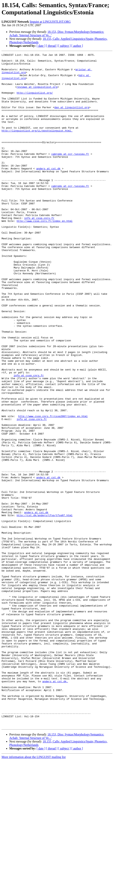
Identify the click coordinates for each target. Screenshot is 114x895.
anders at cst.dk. (55, 807)
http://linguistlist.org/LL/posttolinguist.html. (37, 146)
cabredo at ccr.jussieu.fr (70, 174)
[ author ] (77, 45)
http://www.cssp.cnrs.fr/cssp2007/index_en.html (53, 489)
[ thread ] (51, 45)
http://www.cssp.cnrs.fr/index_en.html (45, 254)
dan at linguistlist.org (71, 118)
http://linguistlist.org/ (35, 101)
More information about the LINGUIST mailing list (34, 891)
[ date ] (41, 45)
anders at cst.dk (48, 191)
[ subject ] (64, 45)
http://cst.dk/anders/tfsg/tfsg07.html (45, 608)
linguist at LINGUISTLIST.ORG (50, 21)
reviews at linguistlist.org (37, 94)
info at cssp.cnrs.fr (39, 251)
